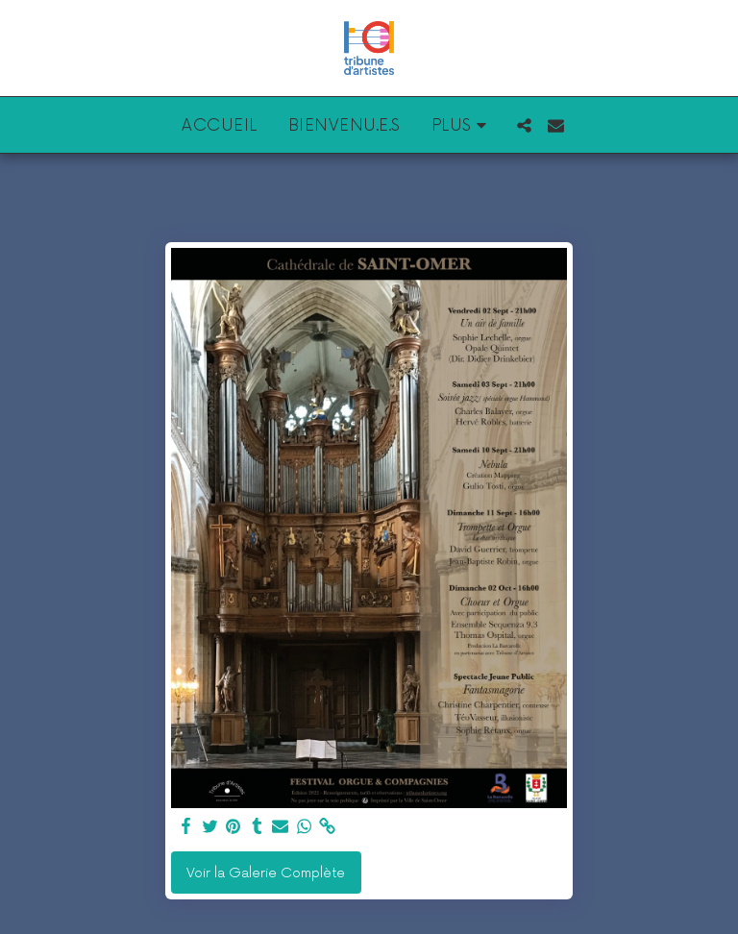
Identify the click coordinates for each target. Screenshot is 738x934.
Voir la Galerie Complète (265, 873)
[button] (524, 125)
